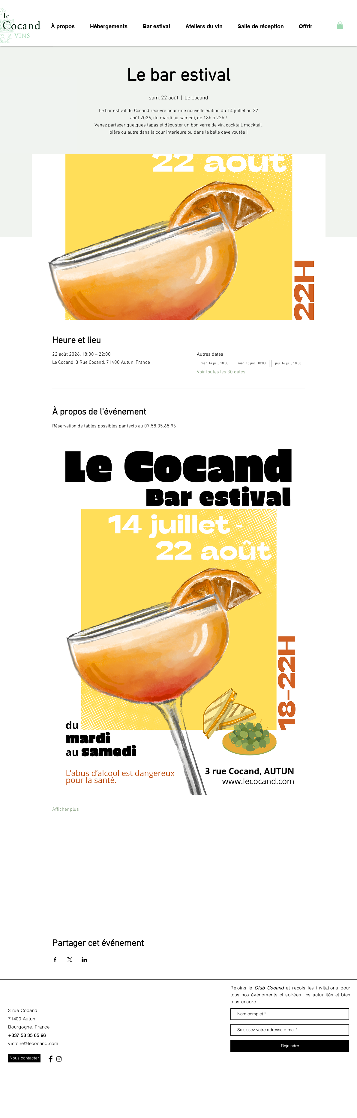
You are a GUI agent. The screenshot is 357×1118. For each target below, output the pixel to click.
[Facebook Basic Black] (50, 1059)
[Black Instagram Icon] (59, 1059)
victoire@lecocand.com (33, 1043)
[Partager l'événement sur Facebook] (55, 959)
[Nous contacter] (24, 1058)
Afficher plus (65, 810)
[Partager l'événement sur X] (70, 959)
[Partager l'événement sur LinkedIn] (84, 959)
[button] (340, 25)
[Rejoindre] (289, 1046)
